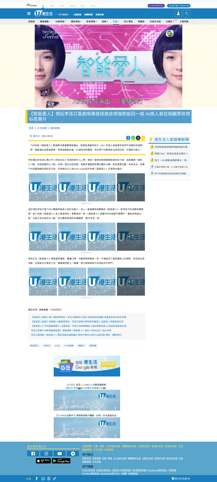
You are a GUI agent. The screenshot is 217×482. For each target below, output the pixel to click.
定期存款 (99, 15)
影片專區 (128, 21)
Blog (82, 6)
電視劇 (93, 345)
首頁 (31, 128)
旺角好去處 (171, 446)
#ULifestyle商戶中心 (110, 473)
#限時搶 (172, 470)
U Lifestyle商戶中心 (156, 6)
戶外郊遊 (98, 449)
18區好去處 (155, 21)
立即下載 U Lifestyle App (180, 6)
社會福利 (109, 449)
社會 (115, 21)
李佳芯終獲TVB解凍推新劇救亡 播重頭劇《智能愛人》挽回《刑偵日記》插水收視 (71, 330)
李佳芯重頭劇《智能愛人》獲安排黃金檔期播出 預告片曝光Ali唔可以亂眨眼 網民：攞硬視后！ (77, 335)
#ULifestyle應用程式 (157, 470)
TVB (58, 345)
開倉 (102, 446)
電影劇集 (55, 128)
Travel (52, 6)
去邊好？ (170, 21)
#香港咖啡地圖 (139, 470)
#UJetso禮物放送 (90, 473)
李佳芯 (47, 345)
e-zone (92, 6)
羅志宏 (36, 136)
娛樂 (104, 21)
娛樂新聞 (88, 15)
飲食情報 (90, 21)
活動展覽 (87, 446)
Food (62, 6)
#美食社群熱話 (103, 470)
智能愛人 (35, 345)
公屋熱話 (77, 15)
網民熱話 (86, 458)
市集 (95, 446)
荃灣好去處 (157, 446)
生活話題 (42, 128)
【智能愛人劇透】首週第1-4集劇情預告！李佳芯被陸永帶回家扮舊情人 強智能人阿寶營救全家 (77, 321)
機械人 (82, 345)
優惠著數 (44, 21)
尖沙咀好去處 (113, 446)
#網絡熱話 (133, 473)
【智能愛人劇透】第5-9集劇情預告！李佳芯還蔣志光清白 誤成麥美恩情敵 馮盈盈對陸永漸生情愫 (78, 317)
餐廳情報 (87, 449)
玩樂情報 (59, 21)
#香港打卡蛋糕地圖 (121, 470)
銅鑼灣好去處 (129, 446)
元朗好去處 (144, 446)
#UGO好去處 (88, 470)
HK (43, 6)
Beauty (72, 6)
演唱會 (31, 21)
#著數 (124, 473)
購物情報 (75, 21)
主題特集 (184, 21)
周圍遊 (141, 21)
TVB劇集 (69, 345)
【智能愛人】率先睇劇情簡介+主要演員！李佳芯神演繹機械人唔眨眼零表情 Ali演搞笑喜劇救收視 (78, 326)
